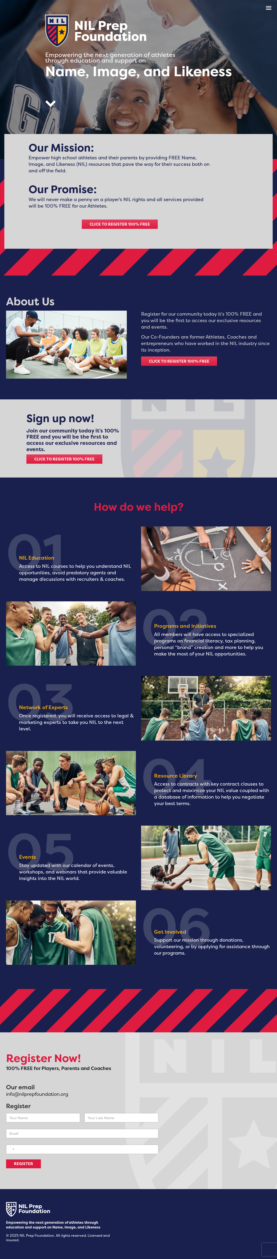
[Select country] (11, 1149)
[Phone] (82, 1149)
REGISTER (23, 1163)
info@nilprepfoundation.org (37, 1094)
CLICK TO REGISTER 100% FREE (120, 224)
